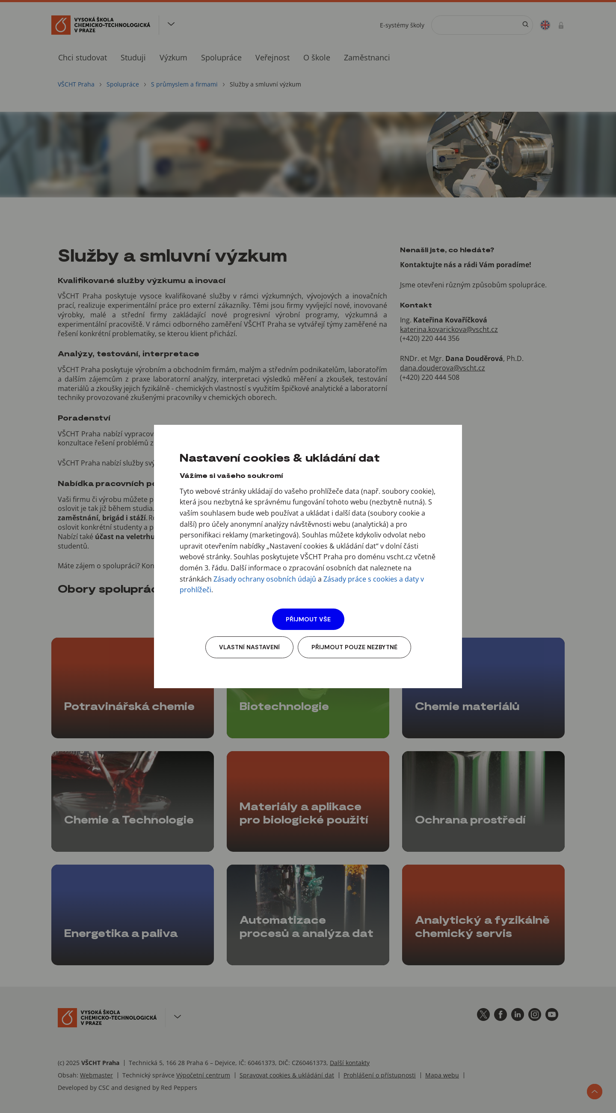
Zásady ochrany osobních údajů (264, 579)
